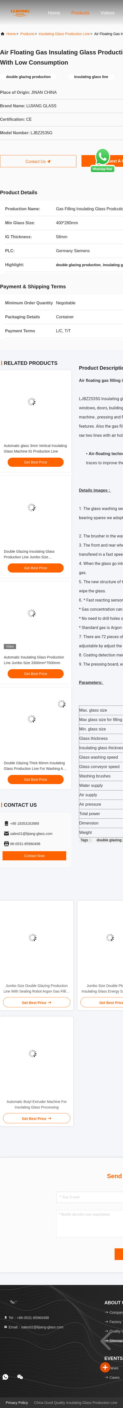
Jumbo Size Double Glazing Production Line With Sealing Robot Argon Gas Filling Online (37, 989)
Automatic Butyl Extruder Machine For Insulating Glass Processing (37, 1104)
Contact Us (38, 161)
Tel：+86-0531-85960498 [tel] (26, 1318)
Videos (108, 13)
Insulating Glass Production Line (64, 34)
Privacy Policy (17, 1403)
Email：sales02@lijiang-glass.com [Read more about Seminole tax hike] (33, 1327)
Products (80, 13)
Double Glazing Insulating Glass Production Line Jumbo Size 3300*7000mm (29, 557)
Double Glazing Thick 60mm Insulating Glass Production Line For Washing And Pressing (35, 768)
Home (54, 13)
